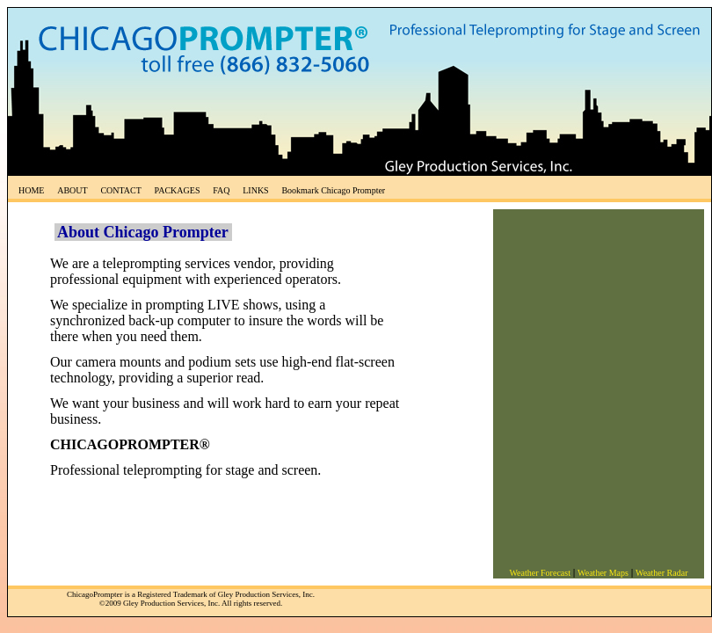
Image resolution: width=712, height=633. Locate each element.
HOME (31, 190)
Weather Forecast (539, 573)
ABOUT (72, 190)
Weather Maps (603, 573)
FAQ (221, 190)
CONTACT (120, 190)
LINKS (255, 190)
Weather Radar (661, 573)
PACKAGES (177, 190)
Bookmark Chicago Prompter (333, 190)
